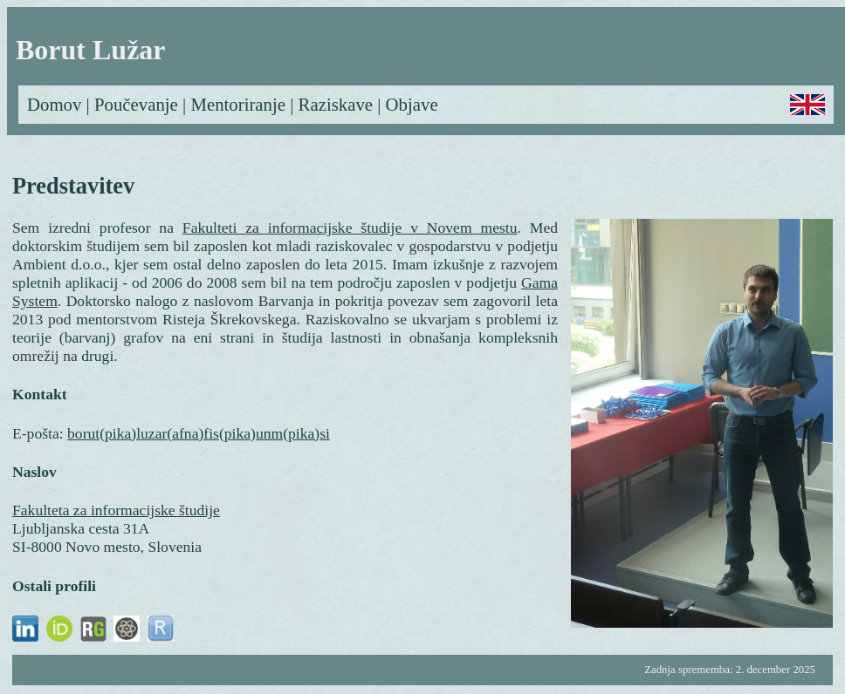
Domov (54, 104)
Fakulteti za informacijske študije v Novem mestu (350, 227)
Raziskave (336, 104)
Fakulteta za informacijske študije (116, 510)
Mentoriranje (237, 104)
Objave (412, 104)
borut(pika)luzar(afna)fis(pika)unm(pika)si (198, 433)
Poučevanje (136, 104)
